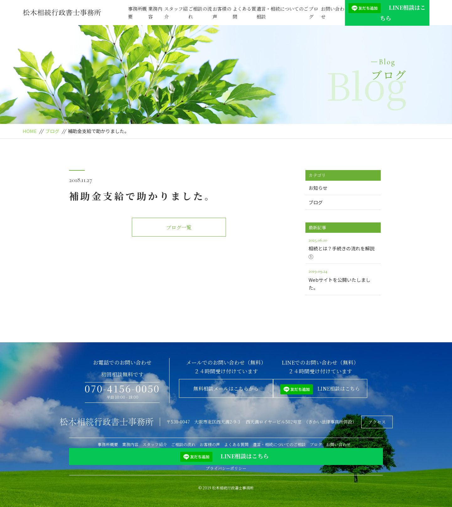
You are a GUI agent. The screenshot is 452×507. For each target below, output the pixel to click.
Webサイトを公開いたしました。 (343, 279)
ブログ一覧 (178, 227)
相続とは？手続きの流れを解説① (343, 248)
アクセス (377, 422)
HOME (30, 131)
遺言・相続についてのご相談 (282, 12)
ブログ (313, 12)
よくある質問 (244, 12)
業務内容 (155, 12)
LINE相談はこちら (387, 12)
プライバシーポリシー (226, 468)
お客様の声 (222, 12)
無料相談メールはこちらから (226, 388)
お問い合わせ (332, 12)
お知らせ (318, 187)
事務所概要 (137, 12)
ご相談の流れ (200, 12)
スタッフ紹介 (176, 12)
